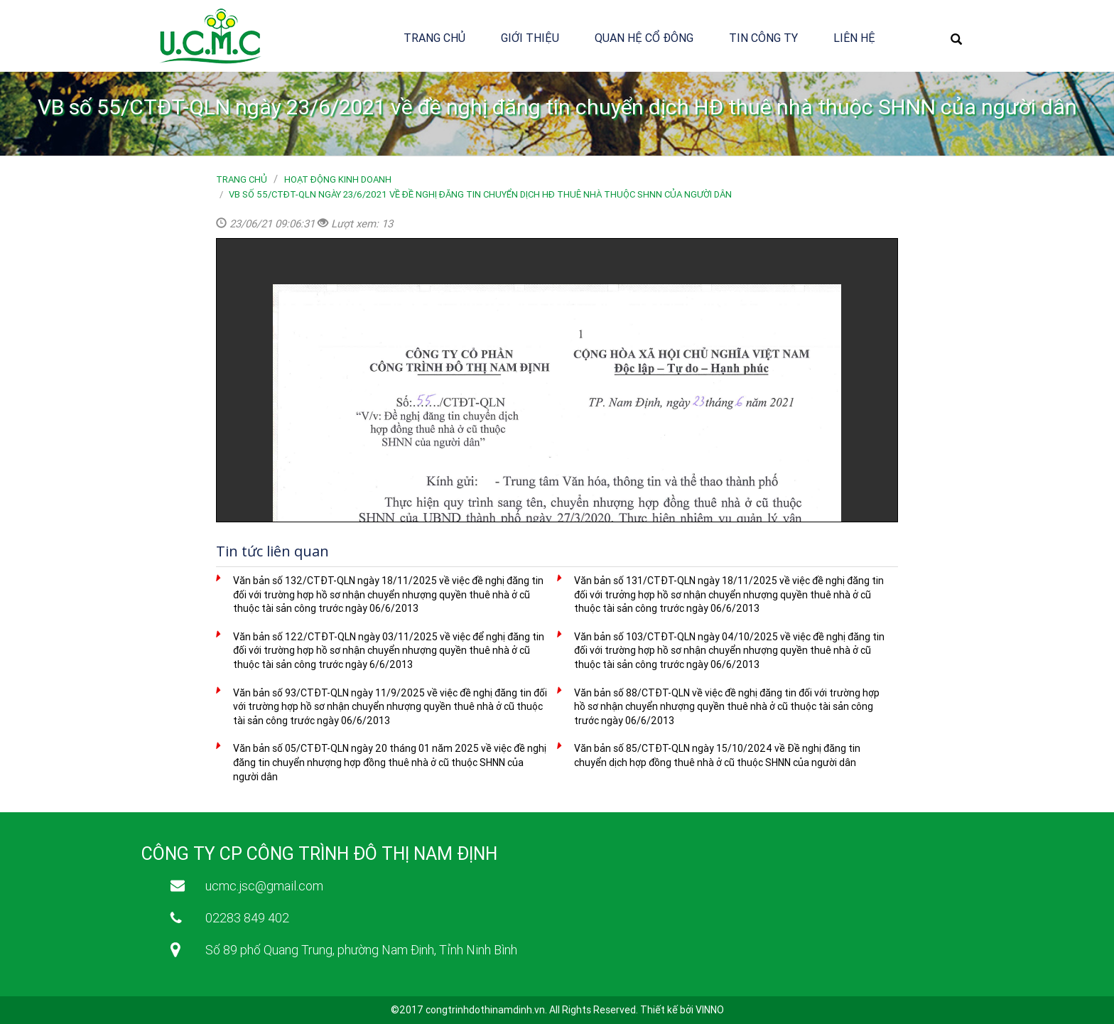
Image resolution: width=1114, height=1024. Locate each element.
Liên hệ (854, 38)
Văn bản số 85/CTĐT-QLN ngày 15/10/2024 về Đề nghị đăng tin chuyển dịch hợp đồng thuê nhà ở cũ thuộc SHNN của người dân (717, 755)
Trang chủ (434, 38)
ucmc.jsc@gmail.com (264, 886)
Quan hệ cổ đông (644, 38)
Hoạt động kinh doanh (337, 179)
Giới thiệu (530, 38)
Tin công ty (763, 38)
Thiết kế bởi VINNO (682, 1009)
